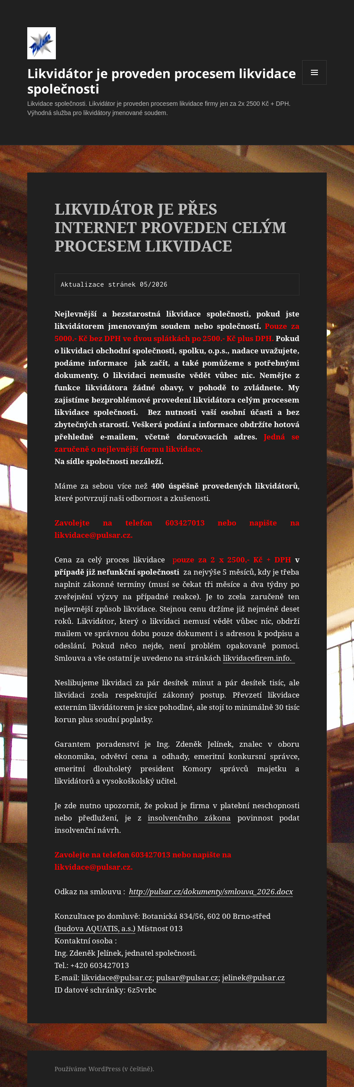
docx (285, 891)
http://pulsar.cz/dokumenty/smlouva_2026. (203, 891)
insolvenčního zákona (189, 818)
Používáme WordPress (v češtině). (104, 1069)
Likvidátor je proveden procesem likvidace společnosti (161, 81)
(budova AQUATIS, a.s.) (95, 928)
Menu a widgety (315, 84)
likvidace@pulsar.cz (116, 977)
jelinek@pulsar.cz (253, 977)
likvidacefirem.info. (259, 658)
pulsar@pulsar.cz (187, 977)
